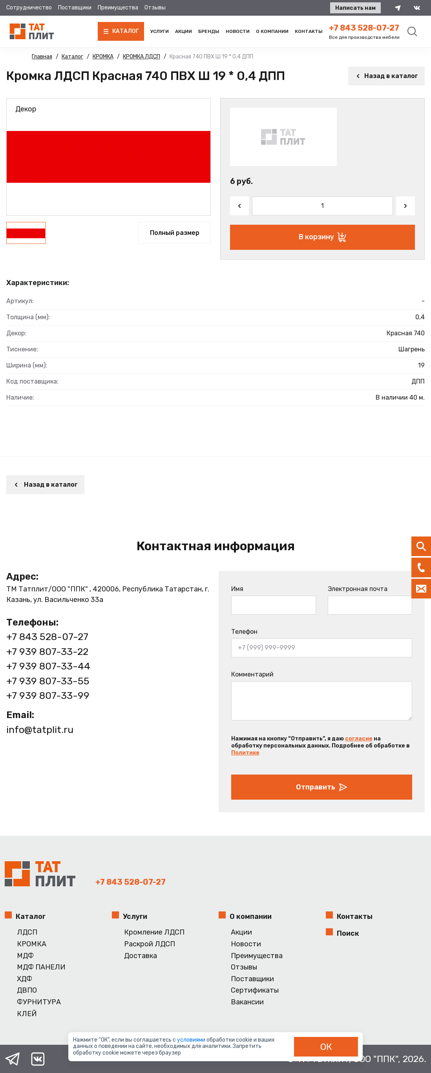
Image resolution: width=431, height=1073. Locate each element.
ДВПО (27, 990)
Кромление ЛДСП (154, 932)
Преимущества (118, 7)
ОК (326, 1046)
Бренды (208, 31)
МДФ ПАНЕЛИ (41, 967)
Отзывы (155, 7)
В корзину (322, 237)
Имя (237, 589)
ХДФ (24, 979)
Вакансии (247, 1002)
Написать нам (355, 8)
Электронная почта (357, 589)
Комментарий (252, 674)
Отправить (322, 787)
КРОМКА (31, 944)
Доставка (140, 956)
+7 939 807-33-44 (48, 666)
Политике (245, 752)
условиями (191, 1040)
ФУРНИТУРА (39, 1002)
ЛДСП (27, 932)
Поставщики (74, 7)
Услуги (159, 31)
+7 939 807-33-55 (47, 681)
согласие (359, 738)
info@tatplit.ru (39, 729)
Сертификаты (255, 990)
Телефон (244, 631)
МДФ (25, 956)
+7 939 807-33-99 (47, 695)
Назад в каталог (386, 76)
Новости (238, 31)
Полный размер (174, 232)
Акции (183, 31)
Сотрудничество (29, 7)
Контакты (309, 31)
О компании (272, 31)
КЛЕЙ (27, 1014)
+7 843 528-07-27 (364, 28)
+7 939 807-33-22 (47, 651)
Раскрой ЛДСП (149, 944)
